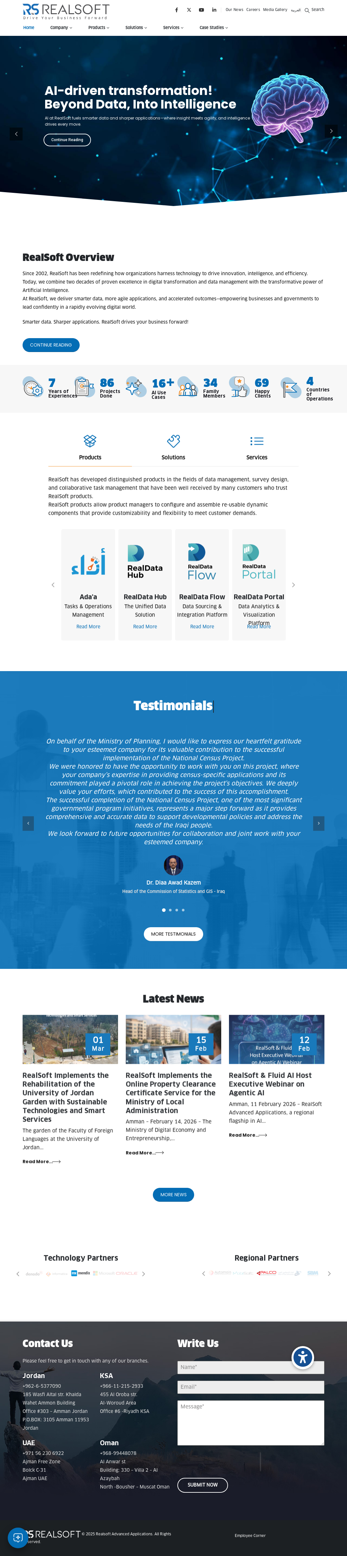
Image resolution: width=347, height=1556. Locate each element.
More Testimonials (173, 943)
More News (174, 1204)
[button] (314, 9)
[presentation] (218, 1461)
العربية (296, 10)
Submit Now (203, 1485)
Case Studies (212, 28)
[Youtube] (201, 10)
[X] (189, 10)
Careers (253, 10)
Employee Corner (250, 1535)
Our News (234, 10)
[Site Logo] (66, 11)
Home (28, 28)
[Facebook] (176, 10)
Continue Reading (67, 140)
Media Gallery (275, 10)
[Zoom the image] (34, 1273)
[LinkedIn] (214, 10)
